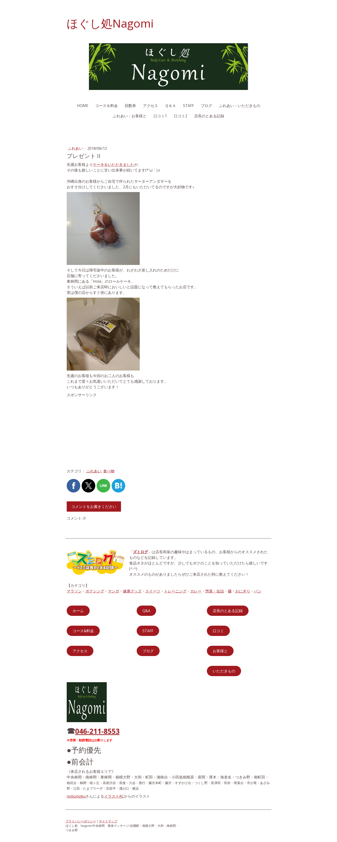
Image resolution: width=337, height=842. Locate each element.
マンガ (113, 591)
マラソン (74, 591)
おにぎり (242, 591)
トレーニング (175, 591)
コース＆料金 (106, 105)
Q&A (146, 610)
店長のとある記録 (209, 115)
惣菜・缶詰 (214, 591)
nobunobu (76, 796)
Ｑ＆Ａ (170, 105)
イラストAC (114, 796)
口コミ (218, 630)
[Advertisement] (168, 490)
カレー (195, 591)
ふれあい (76, 148)
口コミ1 (160, 115)
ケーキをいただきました (113, 164)
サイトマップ (108, 821)
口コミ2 (180, 115)
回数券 (130, 105)
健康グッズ (132, 591)
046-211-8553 (97, 731)
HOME (82, 105)
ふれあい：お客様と (130, 115)
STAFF (188, 105)
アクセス (150, 105)
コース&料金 (83, 630)
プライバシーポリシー (81, 821)
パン (257, 591)
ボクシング (94, 591)
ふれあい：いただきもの (239, 105)
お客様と (220, 650)
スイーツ (152, 591)
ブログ (206, 105)
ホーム (78, 610)
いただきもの (224, 671)
